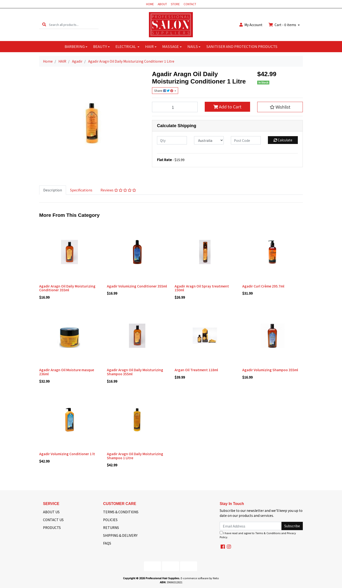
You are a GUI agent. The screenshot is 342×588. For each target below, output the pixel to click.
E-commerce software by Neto (200, 578)
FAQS (107, 543)
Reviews (118, 190)
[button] (280, 107)
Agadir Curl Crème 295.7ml (263, 286)
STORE (175, 4)
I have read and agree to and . (258, 535)
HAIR (149, 46)
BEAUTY (100, 46)
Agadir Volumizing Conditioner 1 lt (67, 453)
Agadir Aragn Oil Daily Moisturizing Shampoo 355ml (135, 371)
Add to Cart (227, 107)
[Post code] (246, 140)
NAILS (192, 46)
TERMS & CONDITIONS (120, 511)
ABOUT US (51, 511)
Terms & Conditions (267, 533)
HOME (150, 4)
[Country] (209, 140)
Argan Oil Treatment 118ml (196, 369)
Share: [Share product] (164, 90)
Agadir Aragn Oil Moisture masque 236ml (66, 371)
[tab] (52, 190)
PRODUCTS (52, 527)
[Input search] (74, 24)
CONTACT (190, 4)
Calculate (283, 140)
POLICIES (110, 519)
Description (52, 190)
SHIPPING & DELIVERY (120, 535)
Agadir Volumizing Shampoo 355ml (270, 369)
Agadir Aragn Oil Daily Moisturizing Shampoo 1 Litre (135, 455)
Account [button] (250, 24)
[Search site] (44, 24)
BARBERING (75, 46)
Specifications (81, 190)
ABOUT (162, 4)
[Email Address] (251, 526)
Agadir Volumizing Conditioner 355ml (137, 286)
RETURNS (111, 527)
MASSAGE (170, 46)
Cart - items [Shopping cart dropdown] (283, 24)
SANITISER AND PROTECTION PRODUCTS (241, 46)
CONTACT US (53, 519)
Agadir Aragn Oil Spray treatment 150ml (202, 288)
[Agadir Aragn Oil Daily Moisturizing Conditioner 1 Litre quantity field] (175, 107)
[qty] (172, 140)
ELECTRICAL (126, 46)
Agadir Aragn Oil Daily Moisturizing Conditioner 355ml (67, 288)
